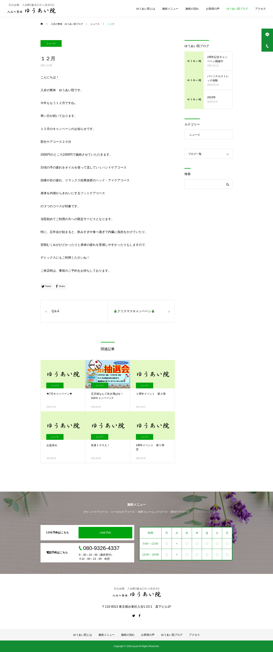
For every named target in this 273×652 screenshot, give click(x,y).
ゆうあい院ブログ (237, 8)
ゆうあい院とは (145, 8)
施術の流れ (192, 8)
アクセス (260, 8)
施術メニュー (170, 8)
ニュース (51, 43)
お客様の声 (212, 8)
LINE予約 (105, 532)
